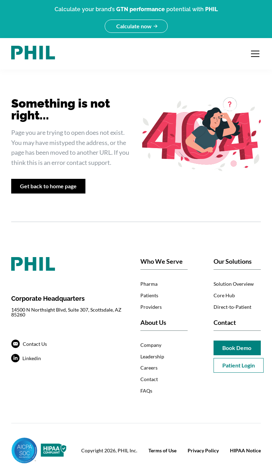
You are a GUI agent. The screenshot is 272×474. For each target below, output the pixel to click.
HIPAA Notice (245, 450)
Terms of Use (162, 450)
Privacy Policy (203, 450)
